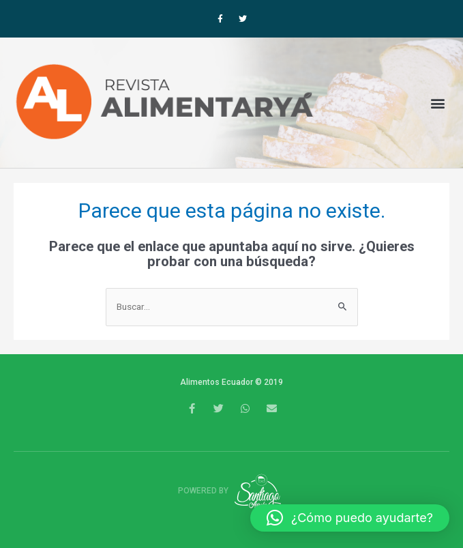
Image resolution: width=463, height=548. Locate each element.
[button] (438, 102)
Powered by (231, 490)
